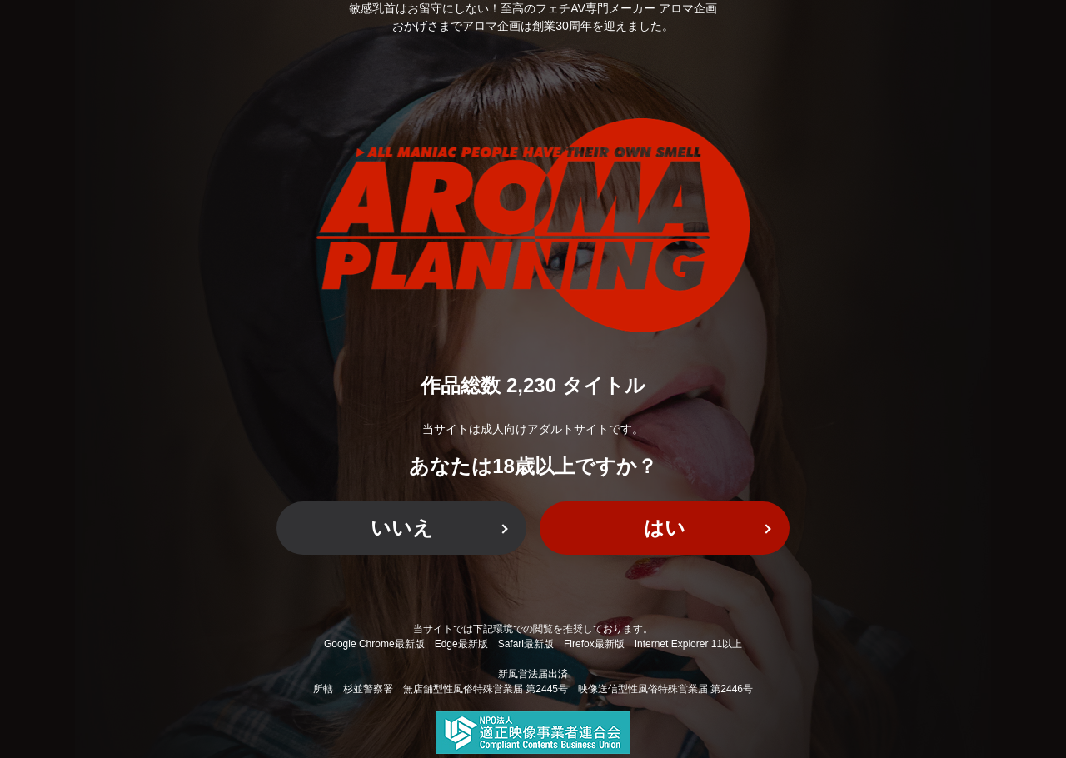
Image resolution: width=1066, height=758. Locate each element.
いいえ (402, 528)
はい (664, 528)
